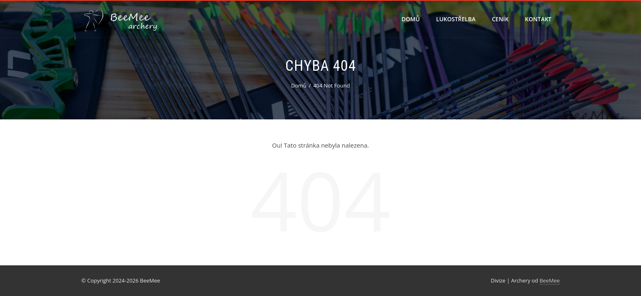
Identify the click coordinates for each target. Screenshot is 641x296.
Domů (410, 19)
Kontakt (538, 19)
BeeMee (550, 280)
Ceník (500, 19)
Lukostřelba (455, 19)
